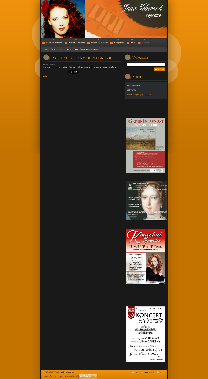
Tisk (136, 372)
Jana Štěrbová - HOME (53, 49)
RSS (161, 372)
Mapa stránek (149, 372)
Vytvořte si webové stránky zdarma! (61, 376)
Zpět (45, 76)
